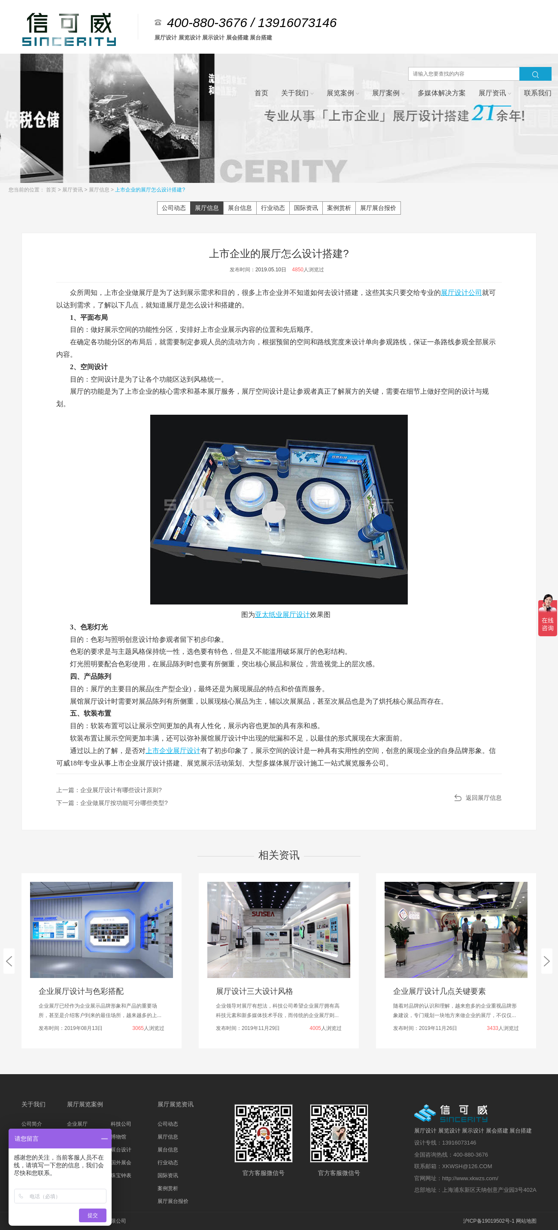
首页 (52, 190)
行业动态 (273, 207)
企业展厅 (77, 1124)
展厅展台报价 (378, 207)
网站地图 (526, 1221)
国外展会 (121, 1163)
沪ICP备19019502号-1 (489, 1221)
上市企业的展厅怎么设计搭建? (150, 190)
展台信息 (240, 207)
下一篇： (112, 802)
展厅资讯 (73, 190)
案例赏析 (339, 207)
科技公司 (121, 1124)
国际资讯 (306, 207)
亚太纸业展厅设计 (282, 614)
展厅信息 (100, 190)
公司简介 (31, 1124)
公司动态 (174, 207)
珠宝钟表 (121, 1175)
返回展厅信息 (484, 797)
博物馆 (118, 1137)
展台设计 (121, 1150)
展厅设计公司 (461, 292)
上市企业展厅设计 (173, 750)
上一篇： (109, 790)
